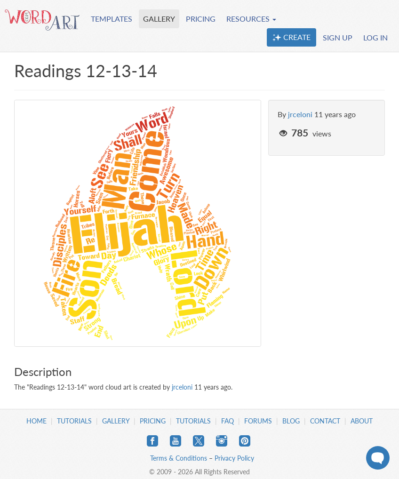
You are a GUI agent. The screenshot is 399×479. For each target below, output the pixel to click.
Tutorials (74, 421)
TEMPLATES (111, 18)
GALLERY (159, 18)
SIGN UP (337, 37)
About (362, 421)
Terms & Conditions (178, 458)
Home (36, 421)
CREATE (291, 37)
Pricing (153, 421)
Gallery (115, 421)
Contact (325, 421)
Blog (291, 421)
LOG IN (375, 37)
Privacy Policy (234, 458)
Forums (258, 421)
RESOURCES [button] (251, 18)
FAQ (227, 421)
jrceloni (300, 114)
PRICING (200, 18)
